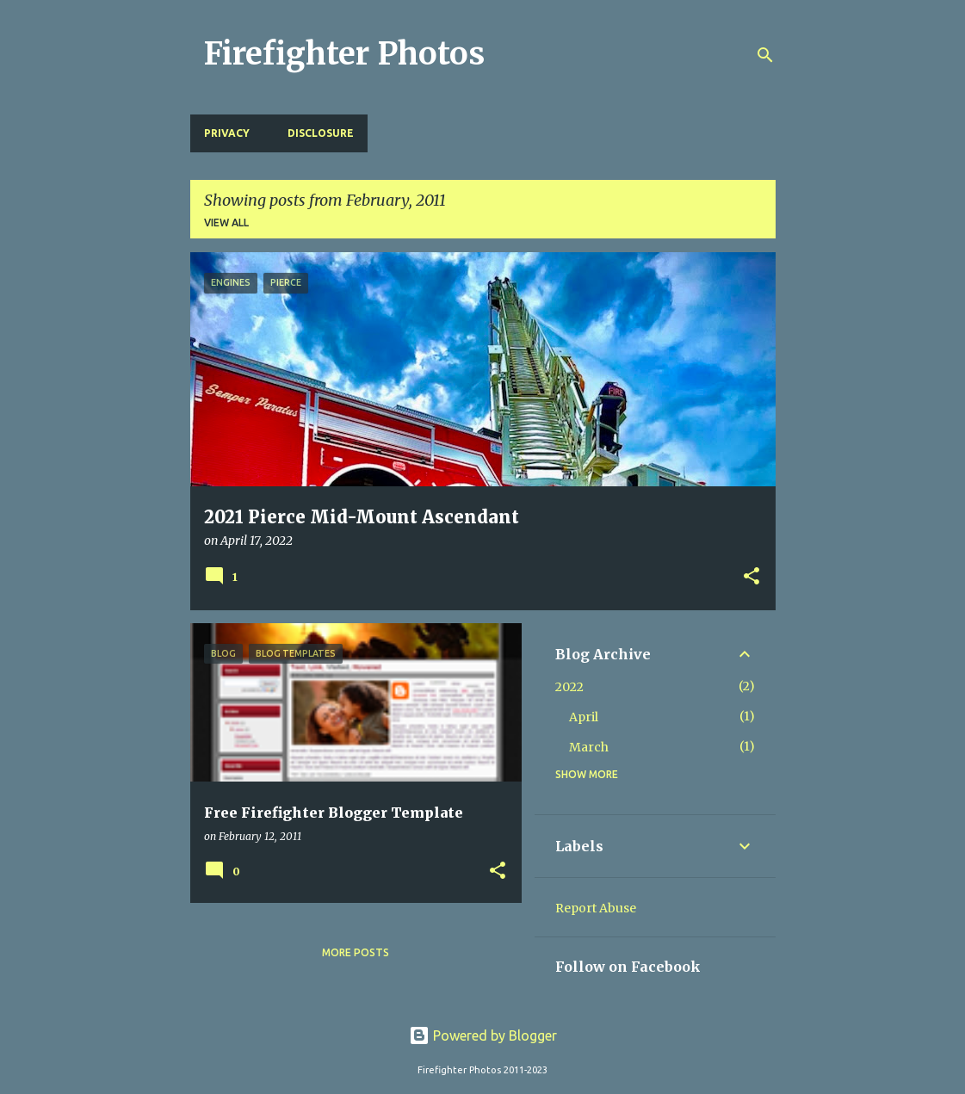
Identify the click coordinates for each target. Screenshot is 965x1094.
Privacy (227, 133)
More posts (355, 952)
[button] (751, 578)
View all (226, 222)
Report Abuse (595, 908)
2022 (569, 687)
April (583, 717)
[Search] (765, 55)
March (589, 747)
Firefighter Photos (344, 53)
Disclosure (321, 133)
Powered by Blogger (483, 1035)
